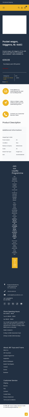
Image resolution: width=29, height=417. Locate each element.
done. (19, 407)
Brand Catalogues (8, 361)
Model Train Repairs (8, 364)
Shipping (5, 383)
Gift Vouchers (7, 353)
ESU (7, 82)
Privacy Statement (8, 397)
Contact (5, 391)
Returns (5, 386)
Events (5, 369)
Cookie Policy (7, 394)
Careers (5, 367)
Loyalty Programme (8, 355)
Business (5, 372)
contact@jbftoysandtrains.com (15, 295)
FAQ (4, 388)
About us (5, 350)
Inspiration (6, 358)
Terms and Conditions (9, 400)
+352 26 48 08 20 (11, 291)
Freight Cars (6, 78)
